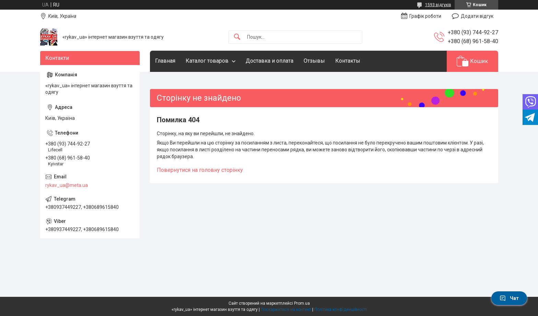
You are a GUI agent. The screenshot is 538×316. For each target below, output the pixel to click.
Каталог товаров (207, 61)
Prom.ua (302, 303)
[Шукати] (237, 37)
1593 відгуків (438, 4)
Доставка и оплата (269, 61)
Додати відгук (477, 16)
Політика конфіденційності (340, 309)
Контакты (347, 61)
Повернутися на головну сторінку (200, 170)
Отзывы (314, 61)
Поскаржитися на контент (286, 309)
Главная (165, 61)
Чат (509, 298)
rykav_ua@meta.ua (66, 185)
